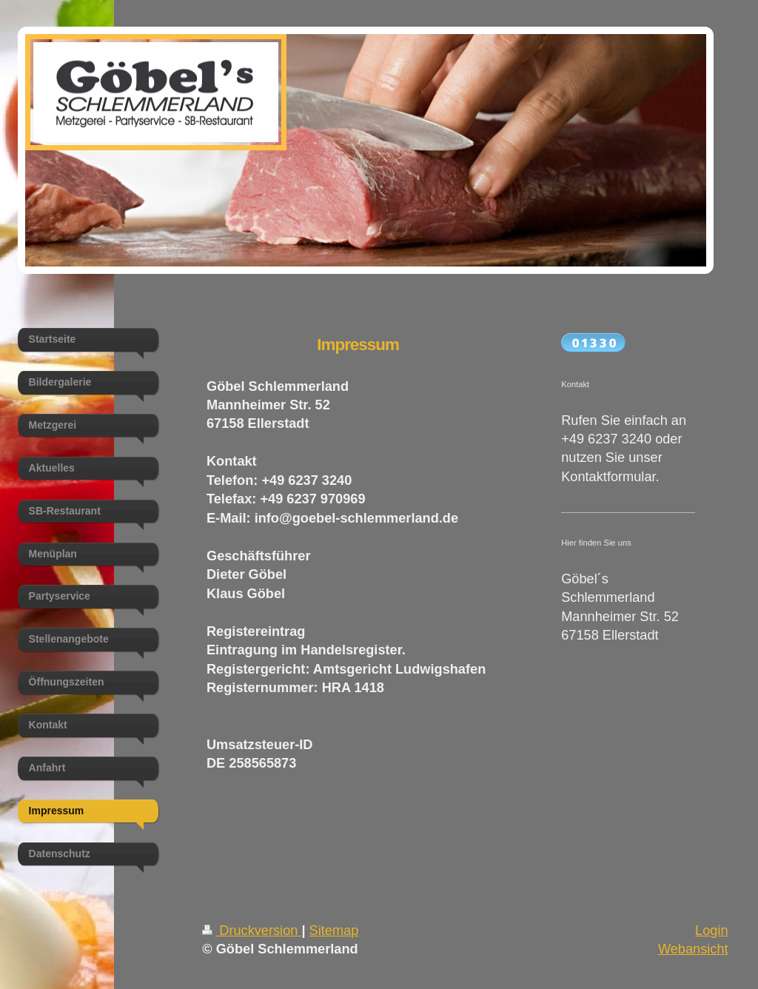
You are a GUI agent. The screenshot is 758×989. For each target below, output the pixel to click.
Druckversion (251, 930)
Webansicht (693, 949)
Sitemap (334, 930)
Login (711, 930)
